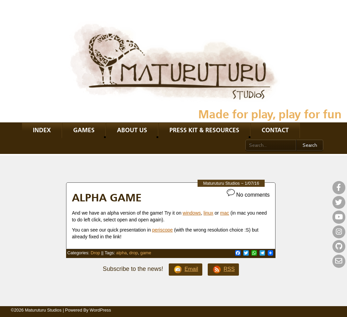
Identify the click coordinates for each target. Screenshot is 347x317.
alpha (121, 252)
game (145, 252)
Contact (275, 130)
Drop (95, 252)
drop (133, 252)
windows (192, 213)
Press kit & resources (204, 130)
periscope (162, 230)
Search (310, 145)
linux (208, 213)
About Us (132, 130)
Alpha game (107, 197)
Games (84, 130)
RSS (223, 269)
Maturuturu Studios (221, 183)
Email (185, 269)
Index (42, 130)
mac (224, 213)
